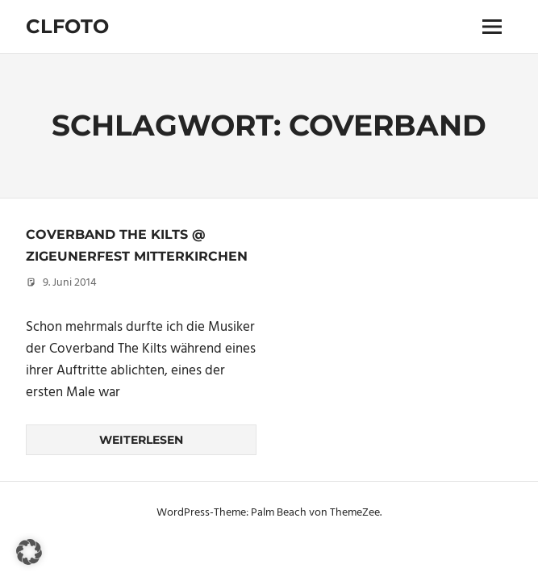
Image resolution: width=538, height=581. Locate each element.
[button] (29, 552)
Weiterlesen (141, 440)
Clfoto (67, 26)
